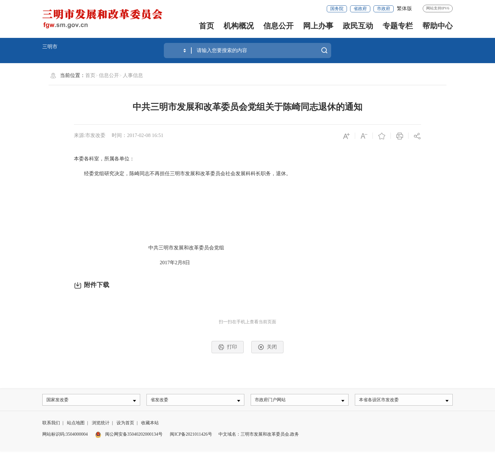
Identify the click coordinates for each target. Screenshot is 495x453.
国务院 (336, 8)
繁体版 (404, 8)
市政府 (383, 8)
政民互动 (358, 26)
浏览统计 (101, 424)
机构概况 (239, 26)
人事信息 (133, 75)
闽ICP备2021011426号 (191, 435)
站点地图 (76, 424)
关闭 (267, 347)
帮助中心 (437, 26)
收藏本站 (150, 424)
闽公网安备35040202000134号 (129, 435)
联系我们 (51, 424)
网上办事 (318, 26)
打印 (227, 347)
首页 (206, 26)
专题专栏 (398, 26)
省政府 (360, 8)
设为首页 (125, 424)
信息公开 (278, 26)
